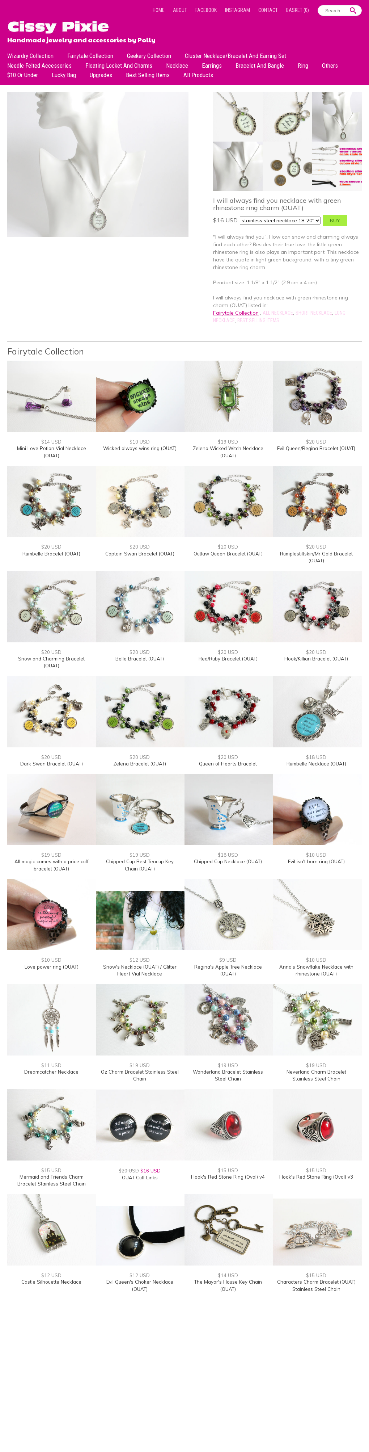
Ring (303, 65)
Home (159, 10)
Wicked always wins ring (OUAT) (140, 448)
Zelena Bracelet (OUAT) (139, 764)
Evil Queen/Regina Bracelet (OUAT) (316, 448)
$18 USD (316, 757)
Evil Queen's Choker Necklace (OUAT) (139, 1285)
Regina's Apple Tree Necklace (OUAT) (228, 970)
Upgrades (101, 75)
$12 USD (140, 960)
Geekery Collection (149, 55)
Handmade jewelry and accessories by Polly (81, 39)
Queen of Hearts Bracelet (228, 764)
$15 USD (51, 1170)
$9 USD (228, 960)
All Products (198, 75)
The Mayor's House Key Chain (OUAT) (228, 1285)
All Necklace (278, 313)
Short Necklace (314, 313)
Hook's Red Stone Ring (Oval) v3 (316, 1177)
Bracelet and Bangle (260, 65)
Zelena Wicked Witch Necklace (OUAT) (228, 451)
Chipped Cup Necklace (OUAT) (228, 861)
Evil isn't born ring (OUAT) (316, 861)
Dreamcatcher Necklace (51, 1072)
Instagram (237, 10)
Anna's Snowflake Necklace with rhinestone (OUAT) (316, 970)
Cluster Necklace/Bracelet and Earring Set (235, 55)
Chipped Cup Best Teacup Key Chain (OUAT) (140, 865)
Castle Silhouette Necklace (51, 1282)
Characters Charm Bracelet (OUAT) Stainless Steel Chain (316, 1285)
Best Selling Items (148, 75)
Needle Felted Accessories (39, 65)
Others (330, 65)
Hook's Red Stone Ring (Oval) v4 (228, 1177)
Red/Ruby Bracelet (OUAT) (228, 659)
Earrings (212, 65)
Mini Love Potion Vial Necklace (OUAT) (51, 451)
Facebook (206, 10)
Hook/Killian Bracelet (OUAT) (316, 659)
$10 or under (22, 75)
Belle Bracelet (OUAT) (139, 659)
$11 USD (51, 1065)
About (180, 10)
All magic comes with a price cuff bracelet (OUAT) (51, 865)
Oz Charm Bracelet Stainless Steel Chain (140, 1075)
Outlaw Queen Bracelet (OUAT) (228, 554)
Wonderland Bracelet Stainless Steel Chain (228, 1075)
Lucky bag (64, 75)
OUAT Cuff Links (140, 1177)
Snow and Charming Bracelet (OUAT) (51, 662)
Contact (268, 10)
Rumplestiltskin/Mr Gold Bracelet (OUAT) (316, 557)
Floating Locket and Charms (118, 65)
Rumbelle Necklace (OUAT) (316, 764)
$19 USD (228, 442)
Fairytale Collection (90, 55)
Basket (297, 10)
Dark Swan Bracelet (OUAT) (51, 764)
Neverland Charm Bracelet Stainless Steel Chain (316, 1075)
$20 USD (316, 442)
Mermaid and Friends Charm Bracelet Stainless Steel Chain (51, 1180)
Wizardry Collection (30, 55)
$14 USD (51, 442)
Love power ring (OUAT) (52, 967)
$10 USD (140, 442)
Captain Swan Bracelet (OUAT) (139, 554)
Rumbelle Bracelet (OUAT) (51, 554)
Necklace (177, 65)
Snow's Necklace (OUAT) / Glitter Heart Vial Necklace (140, 970)
